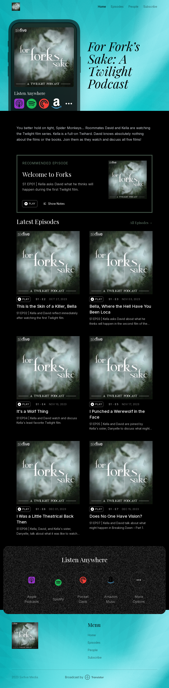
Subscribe (150, 6)
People (133, 6)
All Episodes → (141, 222)
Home (102, 6)
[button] (29, 203)
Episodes (117, 6)
